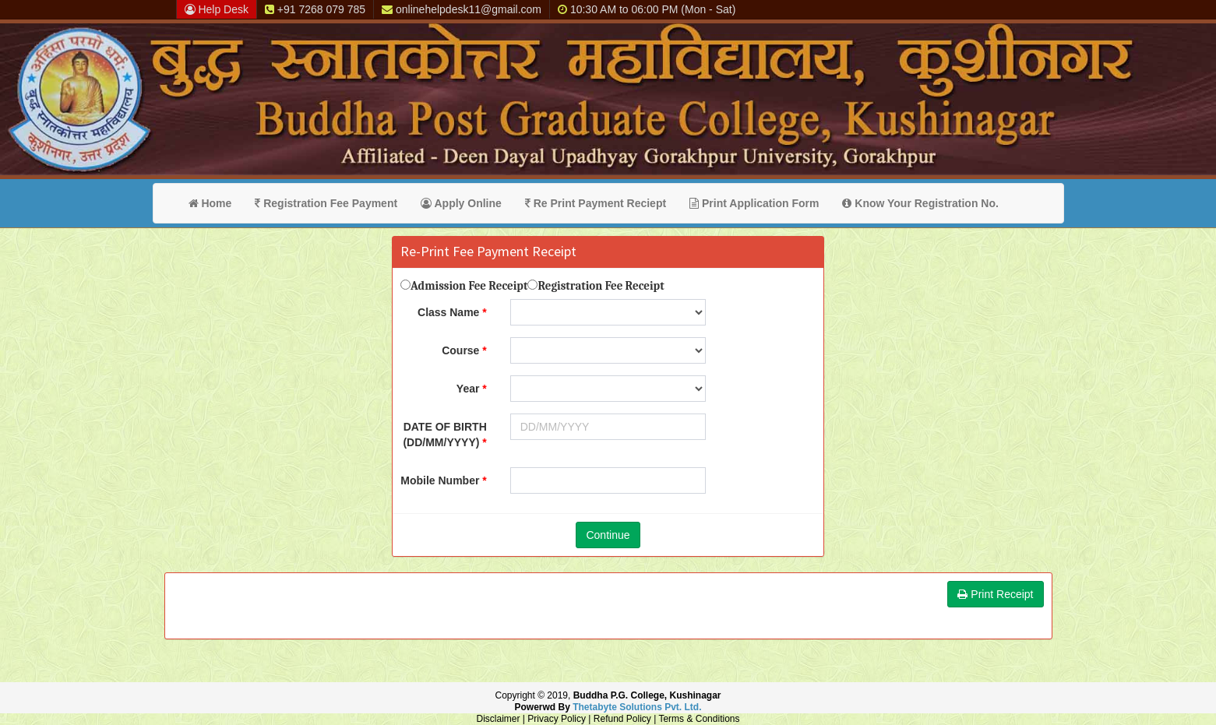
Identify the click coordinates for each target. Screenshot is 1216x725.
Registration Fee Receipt (601, 286)
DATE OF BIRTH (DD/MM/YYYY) (444, 435)
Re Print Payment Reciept (595, 203)
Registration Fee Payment (326, 203)
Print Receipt (995, 594)
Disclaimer (498, 718)
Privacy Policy (556, 718)
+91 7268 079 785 (315, 9)
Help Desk (216, 9)
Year (468, 388)
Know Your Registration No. (920, 203)
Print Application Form (754, 203)
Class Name (448, 312)
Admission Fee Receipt (469, 286)
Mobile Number (439, 480)
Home (210, 203)
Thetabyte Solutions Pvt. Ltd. (637, 707)
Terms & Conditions (698, 718)
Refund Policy (622, 718)
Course (460, 350)
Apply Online (461, 203)
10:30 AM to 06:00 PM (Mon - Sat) (646, 9)
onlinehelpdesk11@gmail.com (461, 9)
